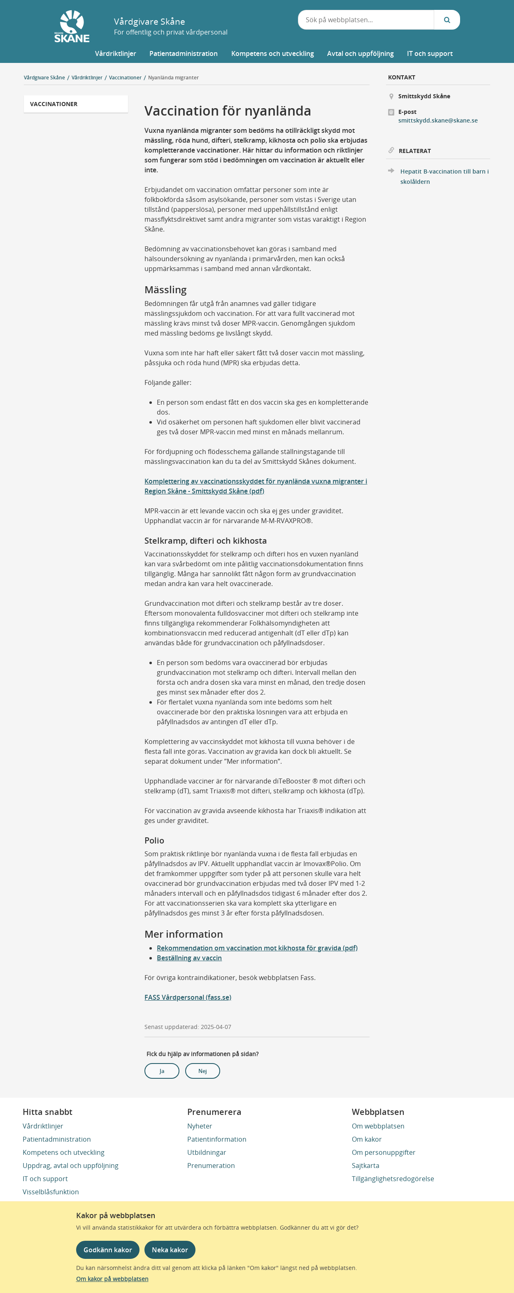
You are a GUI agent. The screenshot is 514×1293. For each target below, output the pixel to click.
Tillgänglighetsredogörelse (393, 1178)
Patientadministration (57, 1139)
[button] (115, 53)
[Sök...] (447, 20)
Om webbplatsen (378, 1126)
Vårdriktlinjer (43, 1126)
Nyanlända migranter (173, 77)
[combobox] (366, 20)
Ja (162, 1071)
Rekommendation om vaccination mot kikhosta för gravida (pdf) (257, 947)
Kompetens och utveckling (64, 1152)
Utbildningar (206, 1152)
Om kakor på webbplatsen (112, 1279)
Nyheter (199, 1126)
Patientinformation (217, 1139)
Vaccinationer (53, 104)
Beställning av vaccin (189, 957)
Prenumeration (211, 1165)
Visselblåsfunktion (51, 1191)
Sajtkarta (365, 1165)
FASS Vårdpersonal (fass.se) (187, 997)
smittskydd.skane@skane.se (438, 120)
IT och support (45, 1178)
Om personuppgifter (384, 1152)
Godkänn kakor (108, 1249)
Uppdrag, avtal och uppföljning (71, 1165)
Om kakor (367, 1139)
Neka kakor (170, 1249)
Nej (202, 1071)
